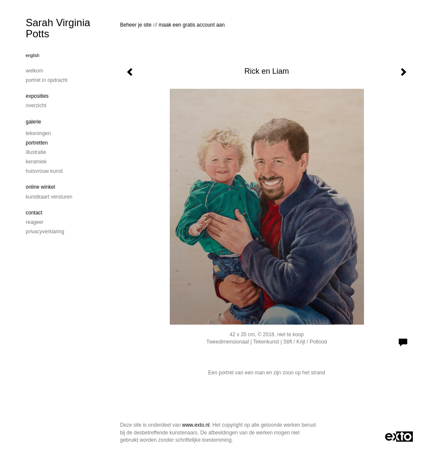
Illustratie (36, 152)
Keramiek (36, 162)
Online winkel (40, 187)
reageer (34, 222)
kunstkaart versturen (49, 197)
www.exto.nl (196, 425)
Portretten (37, 143)
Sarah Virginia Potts (58, 28)
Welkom (34, 71)
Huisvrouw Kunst (44, 171)
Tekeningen (38, 133)
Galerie (33, 122)
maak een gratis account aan (192, 25)
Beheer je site (135, 25)
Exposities (37, 96)
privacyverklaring (45, 232)
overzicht (36, 105)
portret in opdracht (46, 80)
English (32, 55)
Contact (34, 213)
